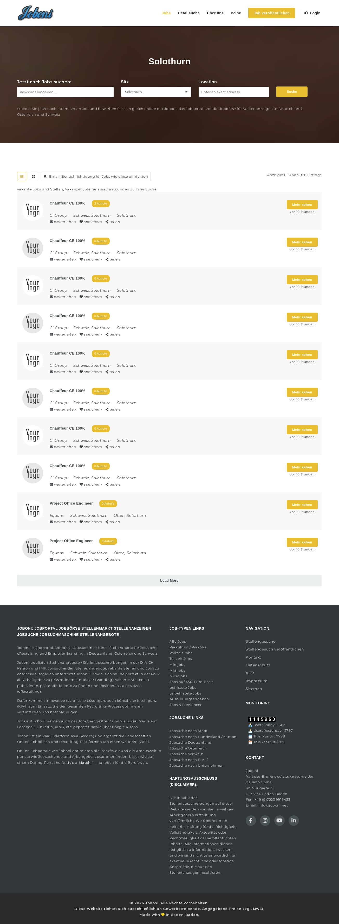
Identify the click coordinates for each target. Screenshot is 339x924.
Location (208, 82)
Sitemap (254, 688)
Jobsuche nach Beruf (189, 760)
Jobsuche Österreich (188, 748)
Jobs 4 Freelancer (186, 705)
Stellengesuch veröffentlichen (275, 649)
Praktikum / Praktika (188, 647)
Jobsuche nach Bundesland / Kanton (203, 737)
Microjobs (178, 676)
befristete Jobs (183, 687)
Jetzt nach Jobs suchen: (44, 81)
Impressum (257, 681)
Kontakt (253, 657)
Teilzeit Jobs (181, 658)
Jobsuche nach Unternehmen (197, 765)
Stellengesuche (260, 641)
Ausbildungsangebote (190, 699)
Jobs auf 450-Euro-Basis (191, 682)
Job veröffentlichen (272, 13)
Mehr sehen (302, 205)
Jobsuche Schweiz (186, 754)
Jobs (166, 13)
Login (312, 13)
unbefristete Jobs (185, 693)
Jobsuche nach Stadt (189, 731)
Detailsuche (189, 13)
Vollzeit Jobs (181, 653)
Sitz (125, 82)
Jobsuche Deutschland (190, 742)
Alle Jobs (178, 641)
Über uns (215, 13)
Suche (292, 92)
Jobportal (44, 648)
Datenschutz (258, 665)
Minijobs (177, 664)
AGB (250, 673)
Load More (169, 580)
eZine (236, 13)
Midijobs (177, 670)
